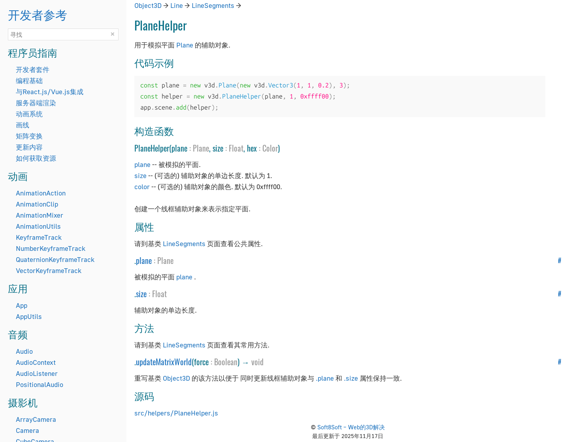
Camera (27, 430)
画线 (22, 125)
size (140, 175)
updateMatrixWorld (164, 362)
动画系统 (29, 114)
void (257, 362)
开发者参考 (37, 14)
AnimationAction (41, 193)
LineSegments (213, 5)
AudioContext (36, 362)
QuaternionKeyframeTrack (55, 259)
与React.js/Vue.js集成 (49, 91)
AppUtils (29, 316)
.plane (325, 378)
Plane (184, 45)
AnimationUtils (38, 226)
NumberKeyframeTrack (50, 248)
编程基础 (29, 80)
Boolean (225, 362)
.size (351, 378)
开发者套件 (32, 69)
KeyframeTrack (39, 237)
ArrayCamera (36, 419)
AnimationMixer (39, 215)
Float (236, 148)
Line (176, 5)
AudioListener (37, 373)
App (21, 305)
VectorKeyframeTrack (48, 270)
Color (270, 148)
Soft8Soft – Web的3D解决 (351, 427)
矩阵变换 (29, 136)
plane (142, 164)
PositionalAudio (39, 384)
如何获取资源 (36, 158)
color (142, 186)
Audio (24, 351)
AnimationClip (37, 204)
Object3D (148, 5)
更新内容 (29, 147)
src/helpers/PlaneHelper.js (176, 413)
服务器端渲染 (36, 103)
